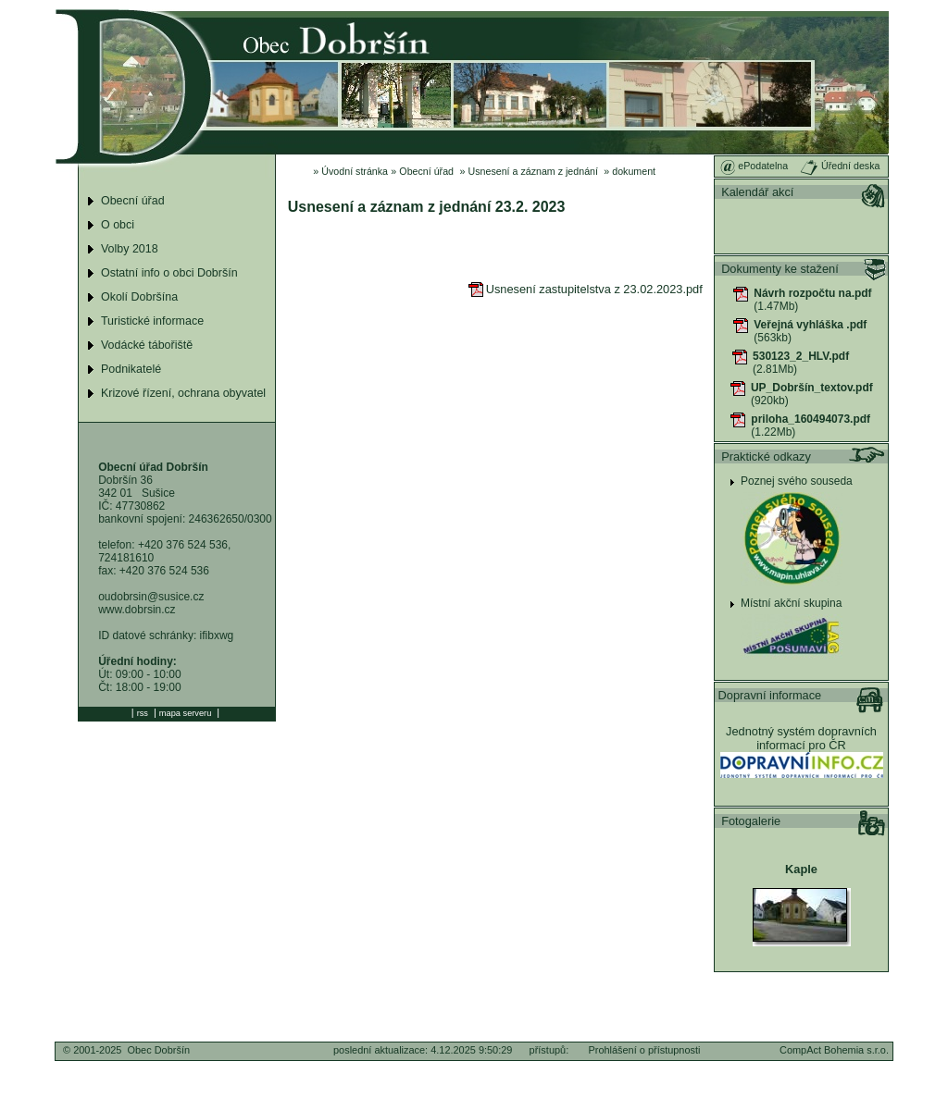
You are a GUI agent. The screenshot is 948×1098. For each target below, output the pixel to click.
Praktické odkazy (766, 456)
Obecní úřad (426, 171)
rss (142, 713)
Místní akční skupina (791, 603)
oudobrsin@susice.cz (151, 596)
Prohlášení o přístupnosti (644, 1049)
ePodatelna (754, 165)
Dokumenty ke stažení (780, 269)
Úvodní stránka (354, 171)
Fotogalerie (750, 821)
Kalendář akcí (757, 192)
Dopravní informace (770, 695)
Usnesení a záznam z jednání (533, 171)
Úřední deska (839, 165)
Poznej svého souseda (797, 481)
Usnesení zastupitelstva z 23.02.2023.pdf (585, 289)
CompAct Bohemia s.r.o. (834, 1049)
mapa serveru (185, 713)
